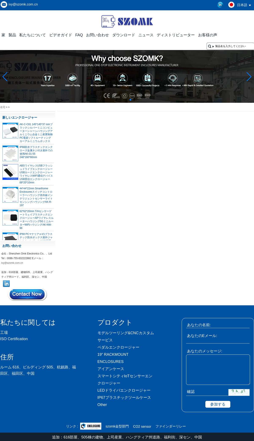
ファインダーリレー (170, 426)
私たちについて (32, 35)
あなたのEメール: (202, 336)
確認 (191, 392)
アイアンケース (110, 369)
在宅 (2, 107)
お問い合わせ (97, 35)
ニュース (146, 35)
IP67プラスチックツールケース (124, 397)
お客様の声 (207, 35)
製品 (12, 35)
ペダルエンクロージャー (118, 347)
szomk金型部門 (117, 426)
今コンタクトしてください (27, 294)
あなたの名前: (199, 325)
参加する (217, 404)
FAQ (79, 35)
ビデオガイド (60, 35)
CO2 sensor (142, 426)
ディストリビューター (176, 35)
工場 (4, 332)
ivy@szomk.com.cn (23, 4)
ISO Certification (14, 339)
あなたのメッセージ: (204, 351)
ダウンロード (123, 35)
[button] (120, 100)
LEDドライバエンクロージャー (124, 390)
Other (102, 405)
